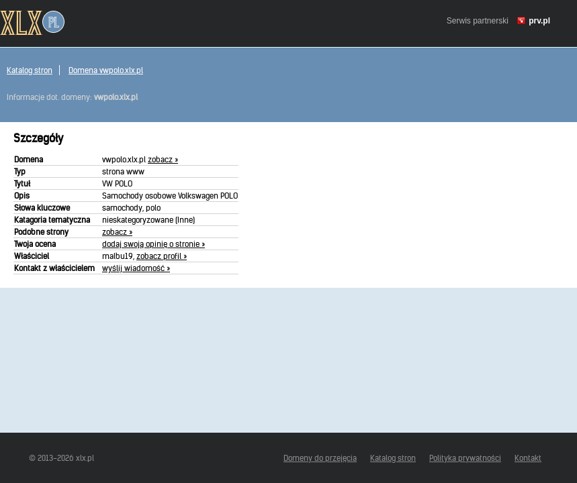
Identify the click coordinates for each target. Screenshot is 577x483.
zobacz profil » (161, 256)
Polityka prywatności (465, 458)
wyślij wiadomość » (136, 268)
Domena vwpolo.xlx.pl (106, 70)
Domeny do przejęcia (320, 458)
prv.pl (539, 20)
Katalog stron (29, 70)
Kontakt (528, 458)
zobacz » (163, 159)
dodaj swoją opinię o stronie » (153, 244)
